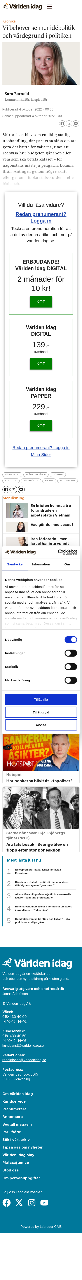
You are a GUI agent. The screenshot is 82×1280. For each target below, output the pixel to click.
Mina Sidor (41, 454)
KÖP (41, 301)
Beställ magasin (17, 1171)
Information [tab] (41, 564)
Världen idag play (18, 1202)
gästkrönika (63, 481)
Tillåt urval (41, 712)
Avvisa (41, 725)
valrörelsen (36, 488)
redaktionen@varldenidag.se (24, 1107)
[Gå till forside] (22, 6)
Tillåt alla (41, 699)
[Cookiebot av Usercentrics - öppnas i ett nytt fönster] (58, 552)
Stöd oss (10, 1217)
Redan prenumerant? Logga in (41, 447)
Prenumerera (14, 1156)
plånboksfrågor (48, 474)
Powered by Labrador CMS (41, 1273)
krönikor (13, 481)
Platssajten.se (15, 1209)
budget (11, 488)
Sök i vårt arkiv (16, 1187)
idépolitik (36, 481)
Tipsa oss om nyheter (22, 1194)
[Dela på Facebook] (62, 123)
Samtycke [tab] (15, 564)
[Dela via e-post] (76, 123)
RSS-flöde (11, 1179)
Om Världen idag (17, 1140)
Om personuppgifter (21, 1225)
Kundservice (14, 1148)
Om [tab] (67, 564)
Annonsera (12, 1163)
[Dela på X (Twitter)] (69, 123)
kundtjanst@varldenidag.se (23, 1092)
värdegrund (15, 474)
